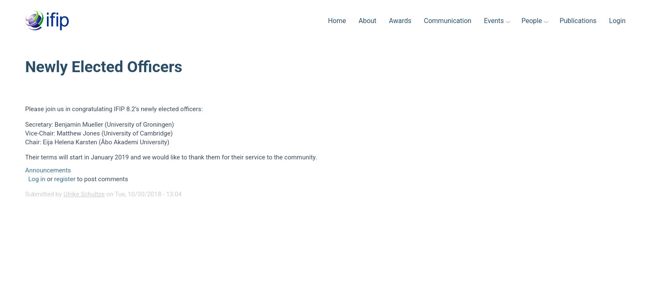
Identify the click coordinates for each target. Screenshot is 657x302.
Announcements (48, 170)
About (368, 21)
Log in (37, 179)
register (64, 179)
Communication (447, 21)
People (531, 21)
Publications (577, 21)
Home (337, 21)
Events (494, 21)
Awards (400, 21)
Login (617, 21)
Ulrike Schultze (84, 194)
